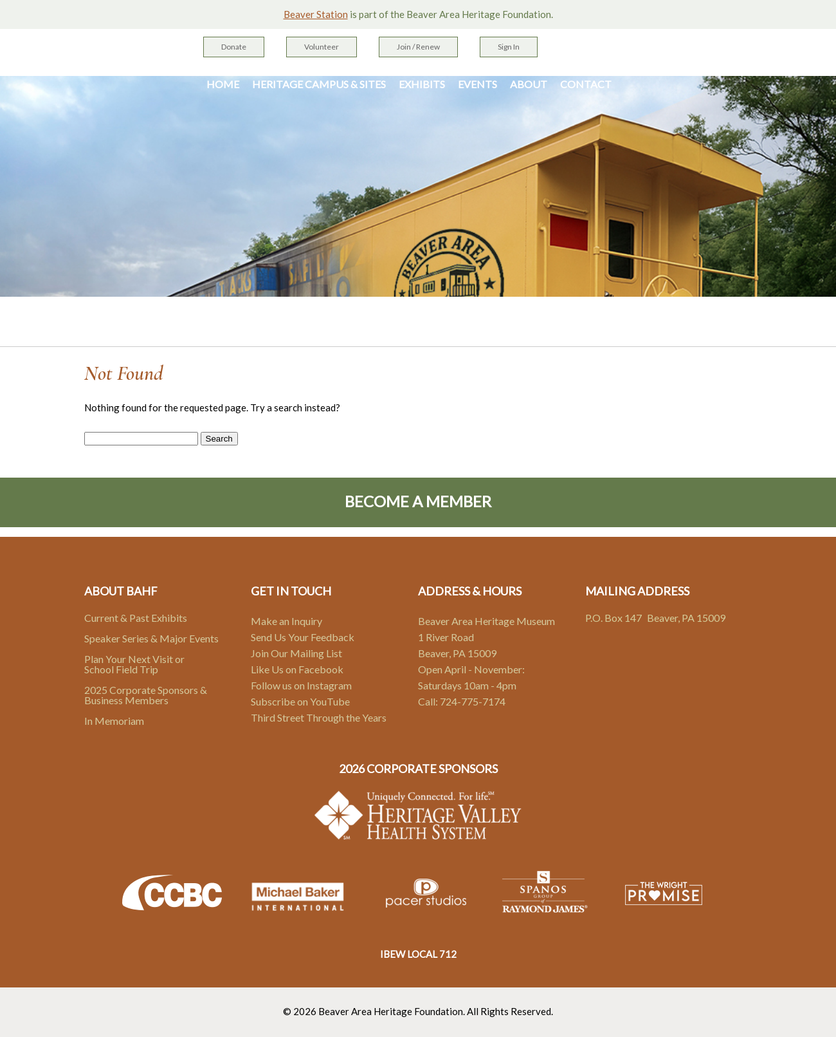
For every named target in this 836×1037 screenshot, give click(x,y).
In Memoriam (114, 721)
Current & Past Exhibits (135, 618)
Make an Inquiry (286, 621)
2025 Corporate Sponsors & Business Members (145, 695)
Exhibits (422, 84)
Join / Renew (418, 46)
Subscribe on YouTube (300, 701)
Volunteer (321, 46)
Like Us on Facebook (297, 669)
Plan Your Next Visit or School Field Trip (134, 664)
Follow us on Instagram (301, 685)
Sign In (509, 46)
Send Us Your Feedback (302, 637)
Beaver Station (316, 14)
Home (222, 84)
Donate (233, 46)
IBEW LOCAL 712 (418, 954)
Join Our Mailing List (296, 653)
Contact (586, 84)
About (528, 84)
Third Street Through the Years (318, 717)
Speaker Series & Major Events (151, 638)
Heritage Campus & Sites (319, 84)
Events (477, 84)
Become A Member (418, 501)
